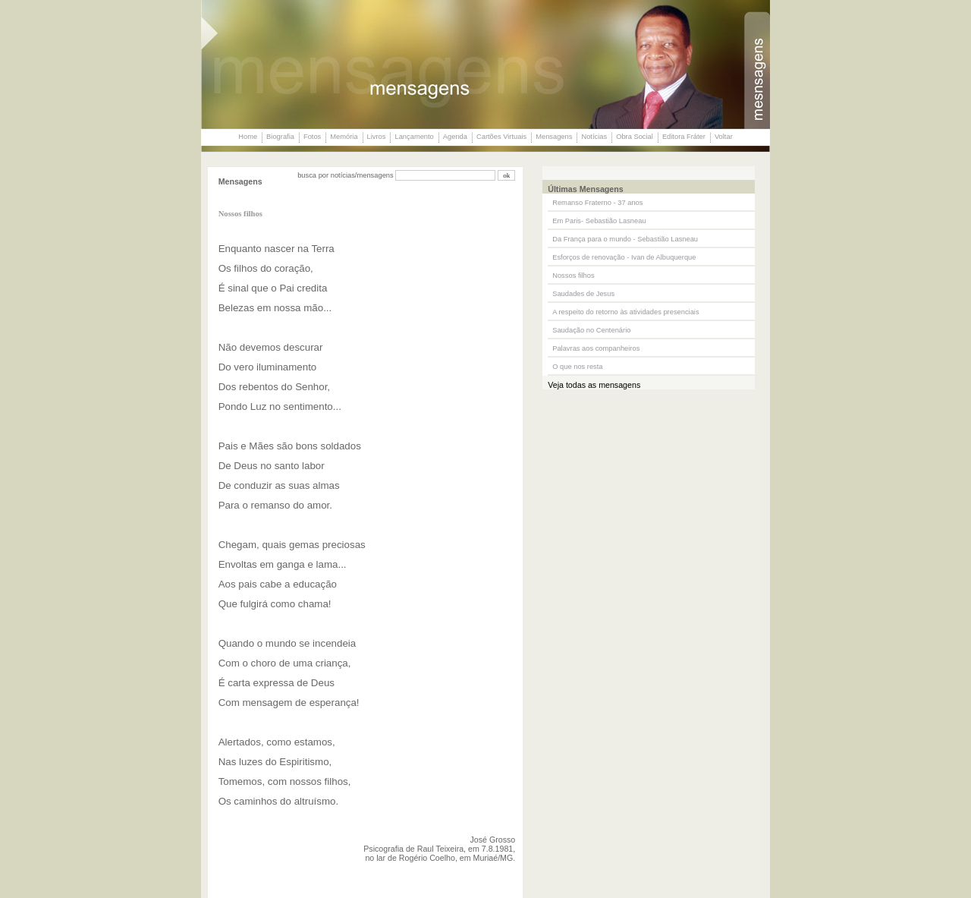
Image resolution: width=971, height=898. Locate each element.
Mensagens (554, 136)
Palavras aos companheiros (595, 348)
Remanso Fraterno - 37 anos (597, 202)
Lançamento (413, 136)
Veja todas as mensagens (594, 384)
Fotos (312, 136)
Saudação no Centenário (591, 330)
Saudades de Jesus (583, 294)
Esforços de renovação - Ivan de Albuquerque (624, 257)
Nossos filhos (573, 275)
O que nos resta (577, 366)
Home (247, 136)
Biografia (280, 136)
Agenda (455, 136)
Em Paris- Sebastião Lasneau (599, 221)
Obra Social (634, 136)
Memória (343, 136)
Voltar (724, 136)
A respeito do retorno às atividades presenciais (625, 312)
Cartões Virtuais (501, 136)
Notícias (594, 136)
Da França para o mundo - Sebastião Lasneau (625, 239)
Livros (376, 136)
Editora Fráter (683, 136)
